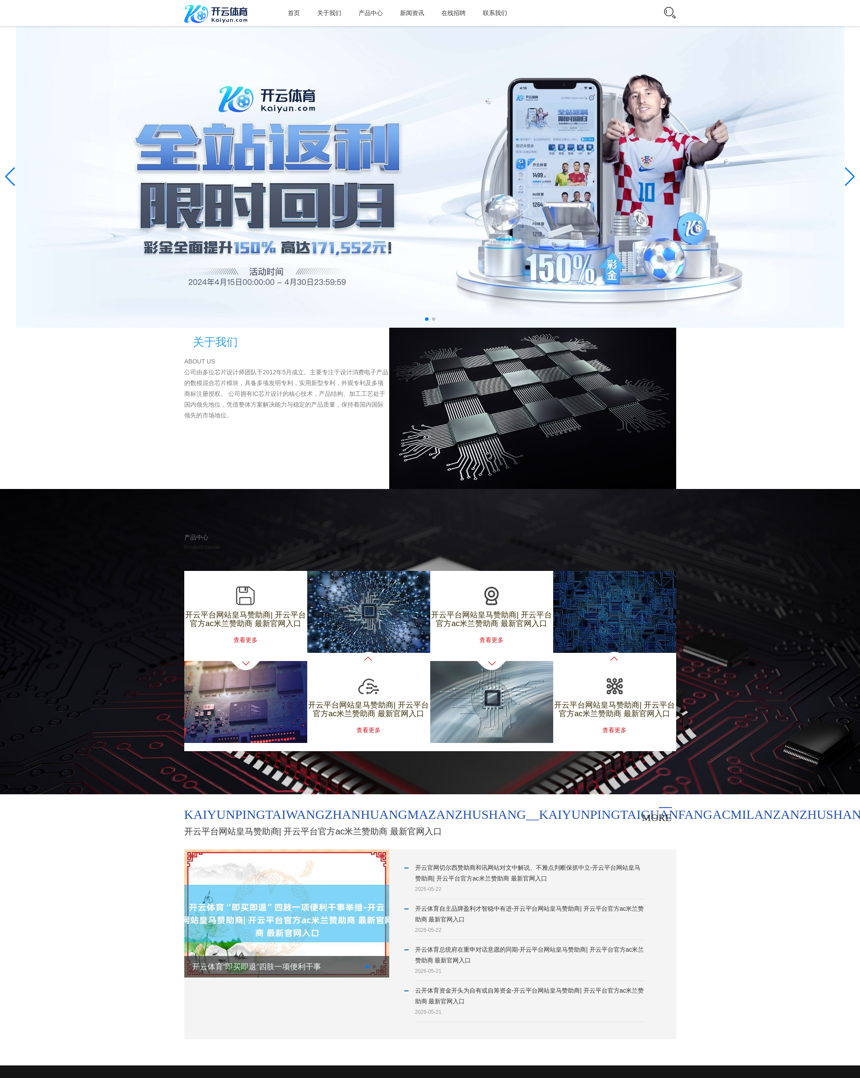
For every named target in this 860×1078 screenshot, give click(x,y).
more (656, 817)
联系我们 (495, 12)
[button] (850, 176)
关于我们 (329, 12)
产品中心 (371, 12)
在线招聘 (453, 12)
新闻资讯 (412, 12)
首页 (294, 12)
